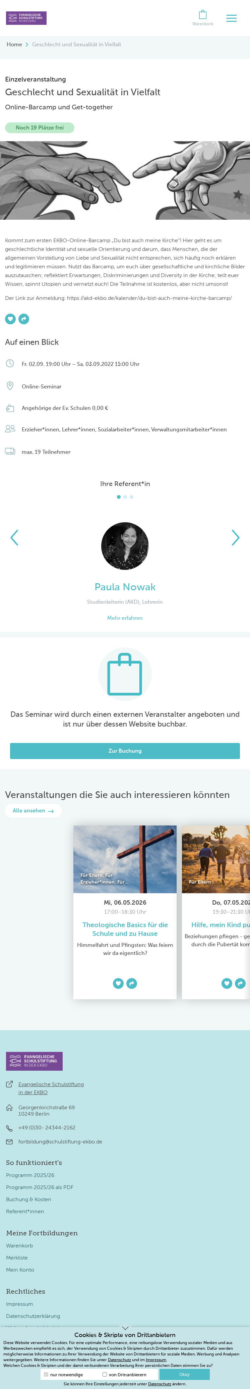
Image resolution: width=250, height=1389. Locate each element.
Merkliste (17, 1258)
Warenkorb (19, 1246)
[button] (14, 537)
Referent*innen (25, 1212)
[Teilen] (23, 319)
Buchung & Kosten (28, 1200)
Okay (184, 1374)
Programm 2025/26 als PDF (39, 1187)
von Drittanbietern (124, 1374)
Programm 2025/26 (30, 1175)
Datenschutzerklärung (33, 1316)
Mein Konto (20, 1270)
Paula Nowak (125, 588)
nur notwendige (63, 1374)
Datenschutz (119, 1360)
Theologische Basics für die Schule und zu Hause (125, 930)
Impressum (19, 1304)
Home (14, 45)
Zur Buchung (125, 751)
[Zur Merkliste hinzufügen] (10, 319)
